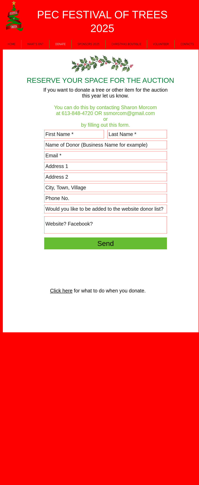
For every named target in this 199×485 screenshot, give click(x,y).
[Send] (105, 243)
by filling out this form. (105, 125)
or (105, 119)
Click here (61, 290)
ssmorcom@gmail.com (129, 113)
